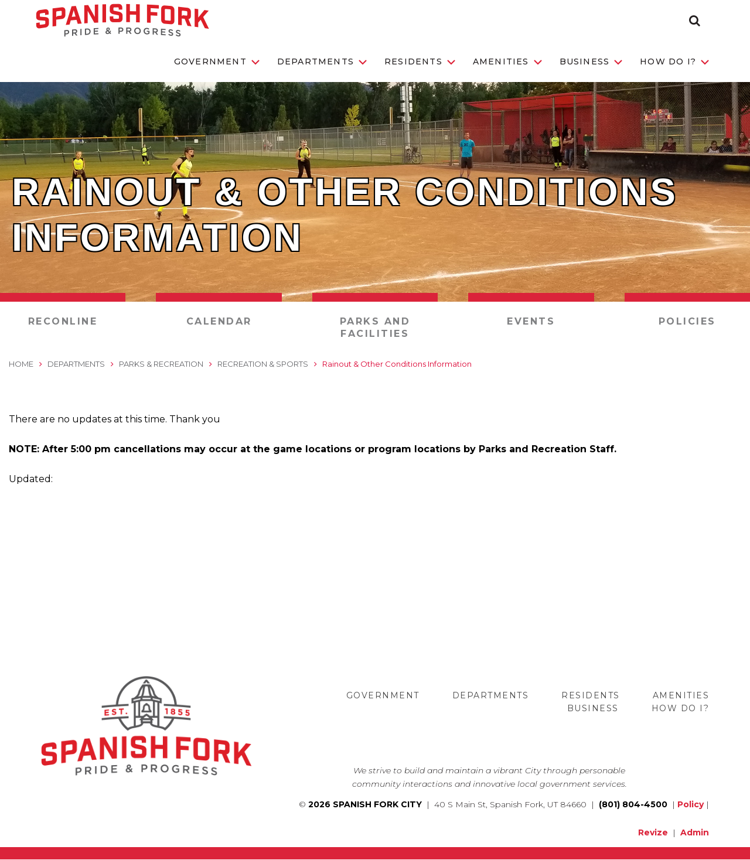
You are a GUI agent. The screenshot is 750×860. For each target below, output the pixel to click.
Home (21, 363)
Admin (694, 832)
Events (531, 321)
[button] (694, 20)
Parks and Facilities (375, 327)
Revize (653, 832)
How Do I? (674, 61)
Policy (690, 804)
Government (217, 61)
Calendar (219, 321)
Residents (419, 61)
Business (591, 61)
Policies (687, 321)
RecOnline (63, 321)
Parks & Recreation (161, 363)
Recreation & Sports (262, 363)
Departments (322, 61)
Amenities (507, 61)
